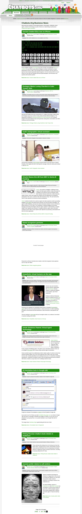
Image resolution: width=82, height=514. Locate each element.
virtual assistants (33, 0)
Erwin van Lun (31, 34)
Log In (62, 2)
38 (42, 511)
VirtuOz (37, 189)
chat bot (37, 0)
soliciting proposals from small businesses (41, 117)
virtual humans (51, 288)
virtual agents (27, 0)
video (27, 165)
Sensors (55, 225)
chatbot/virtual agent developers (28, 28)
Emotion (55, 276)
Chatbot (20, 0)
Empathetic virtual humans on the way (37, 274)
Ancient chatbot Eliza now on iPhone (36, 32)
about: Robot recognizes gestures (31, 265)
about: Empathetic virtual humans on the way (34, 318)
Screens (55, 34)
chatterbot (60, 0)
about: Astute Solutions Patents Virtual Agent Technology (36, 361)
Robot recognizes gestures (33, 223)
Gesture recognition (31, 226)
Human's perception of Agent (51, 466)
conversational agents (46, 0)
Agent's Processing (49, 225)
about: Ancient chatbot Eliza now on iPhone (33, 77)
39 (44, 511)
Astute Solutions (54, 340)
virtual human (53, 0)
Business (47, 181)
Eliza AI (55, 67)
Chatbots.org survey (21, 18)
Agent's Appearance (49, 34)
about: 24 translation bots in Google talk (33, 425)
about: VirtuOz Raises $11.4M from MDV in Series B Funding (37, 213)
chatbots (40, 412)
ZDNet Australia (55, 486)
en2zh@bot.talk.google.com (45, 415)
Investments (52, 181)
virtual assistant (36, 162)
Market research (38, 467)
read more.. (66, 18)
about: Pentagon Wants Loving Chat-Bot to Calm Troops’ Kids (37, 123)
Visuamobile (35, 67)
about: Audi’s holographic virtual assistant (33, 168)
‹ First (36, 511)
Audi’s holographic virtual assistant (36, 132)
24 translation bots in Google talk (35, 370)
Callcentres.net (46, 486)
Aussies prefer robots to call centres (36, 464)
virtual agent (33, 314)
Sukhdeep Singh (32, 422)
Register (68, 2)
